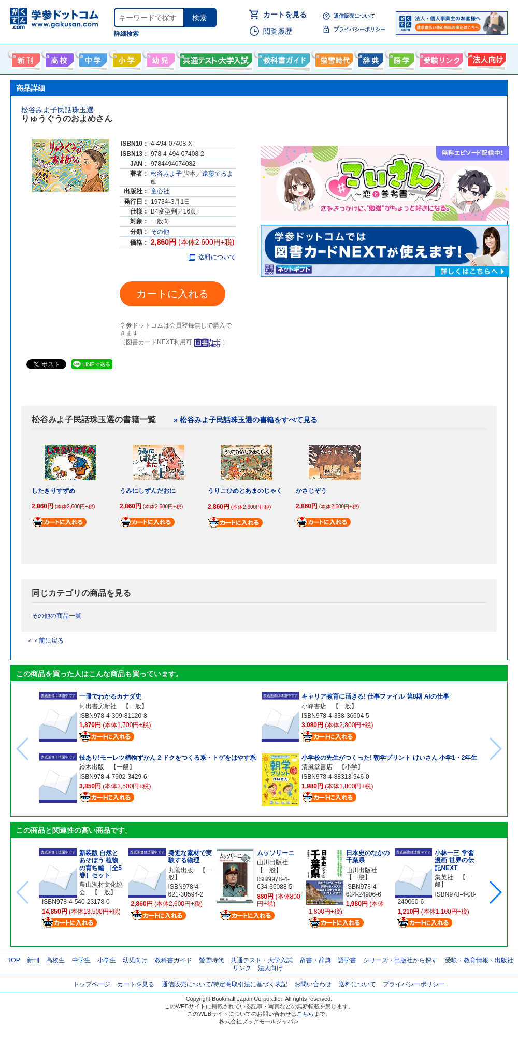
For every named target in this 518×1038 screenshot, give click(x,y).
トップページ (91, 984)
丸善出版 (180, 870)
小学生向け (125, 58)
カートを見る (285, 14)
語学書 (400, 58)
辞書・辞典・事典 (369, 58)
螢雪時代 (332, 58)
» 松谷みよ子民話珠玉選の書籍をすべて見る (246, 420)
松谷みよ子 (166, 173)
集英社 (444, 877)
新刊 (33, 960)
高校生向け (58, 58)
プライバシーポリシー (359, 29)
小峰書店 (313, 706)
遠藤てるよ (217, 173)
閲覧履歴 (277, 31)
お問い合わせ (313, 984)
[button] (495, 892)
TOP (13, 960)
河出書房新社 (98, 706)
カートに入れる (172, 294)
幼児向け (159, 58)
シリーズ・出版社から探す (400, 960)
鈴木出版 (91, 767)
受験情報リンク (439, 58)
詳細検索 (126, 33)
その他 (160, 231)
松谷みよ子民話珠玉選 (57, 110)
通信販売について (354, 16)
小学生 (106, 960)
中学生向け (92, 58)
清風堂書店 (317, 767)
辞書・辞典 (315, 960)
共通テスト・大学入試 (215, 58)
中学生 (81, 960)
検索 (199, 17)
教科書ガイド (282, 58)
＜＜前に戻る (45, 640)
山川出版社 (272, 862)
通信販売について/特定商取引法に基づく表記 (224, 984)
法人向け (485, 58)
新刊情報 (24, 58)
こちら (305, 1014)
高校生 (55, 960)
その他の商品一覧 (56, 615)
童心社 (160, 191)
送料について (212, 257)
